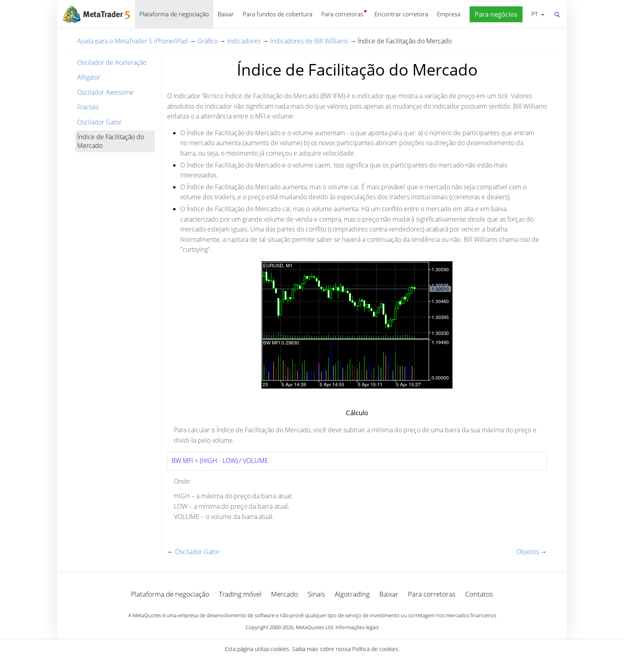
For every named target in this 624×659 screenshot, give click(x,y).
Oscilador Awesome (105, 92)
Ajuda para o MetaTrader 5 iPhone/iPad (132, 41)
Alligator (88, 77)
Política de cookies (375, 649)
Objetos (528, 551)
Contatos (479, 594)
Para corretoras (342, 14)
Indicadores (244, 41)
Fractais (88, 107)
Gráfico (207, 41)
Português (533, 14)
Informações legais (357, 627)
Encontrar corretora (401, 14)
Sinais (316, 594)
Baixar (226, 14)
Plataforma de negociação (174, 14)
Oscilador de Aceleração (111, 62)
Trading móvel (240, 594)
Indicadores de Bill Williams (309, 41)
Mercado (284, 594)
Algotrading (352, 594)
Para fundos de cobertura (277, 14)
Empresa (448, 14)
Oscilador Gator (99, 122)
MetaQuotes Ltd (314, 627)
